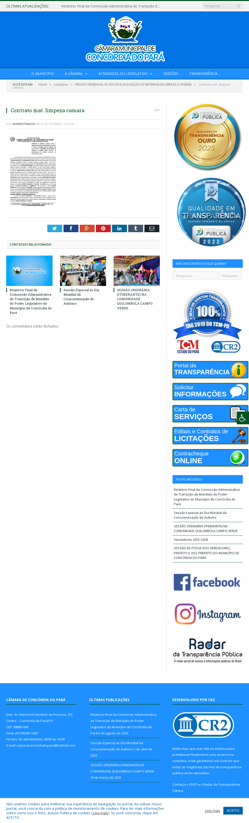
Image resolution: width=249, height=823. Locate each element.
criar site (202, 748)
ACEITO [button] (233, 810)
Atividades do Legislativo (123, 73)
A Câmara (73, 73)
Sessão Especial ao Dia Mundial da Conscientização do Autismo (81, 297)
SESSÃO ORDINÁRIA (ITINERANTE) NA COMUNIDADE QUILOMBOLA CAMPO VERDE (135, 299)
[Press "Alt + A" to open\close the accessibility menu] (243, 418)
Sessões (171, 73)
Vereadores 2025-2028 (191, 539)
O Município (42, 73)
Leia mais (100, 812)
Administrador (24, 124)
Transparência (203, 73)
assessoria (225, 754)
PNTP (193, 784)
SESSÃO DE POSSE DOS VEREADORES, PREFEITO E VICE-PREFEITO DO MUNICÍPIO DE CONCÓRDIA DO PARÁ (206, 553)
